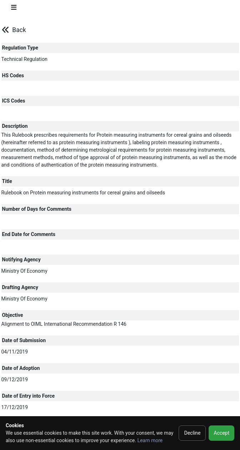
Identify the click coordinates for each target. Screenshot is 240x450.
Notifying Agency (21, 259)
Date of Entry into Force (28, 396)
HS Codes (13, 75)
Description (15, 126)
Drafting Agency (20, 287)
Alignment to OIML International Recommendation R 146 (64, 324)
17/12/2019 (14, 407)
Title (7, 181)
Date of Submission (24, 340)
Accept (221, 433)
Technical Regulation (24, 59)
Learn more (150, 440)
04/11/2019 (14, 352)
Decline (192, 433)
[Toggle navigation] (13, 8)
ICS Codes (13, 101)
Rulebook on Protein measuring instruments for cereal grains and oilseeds (83, 192)
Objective (12, 315)
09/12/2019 (14, 379)
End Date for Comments (29, 234)
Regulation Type (20, 48)
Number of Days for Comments (37, 209)
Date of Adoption (21, 368)
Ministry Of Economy (24, 271)
